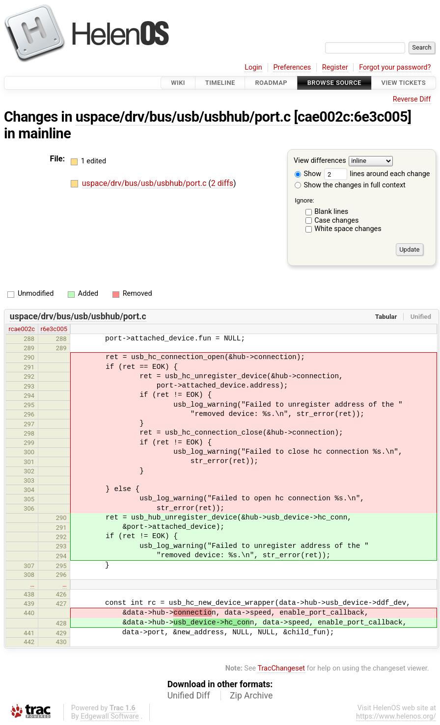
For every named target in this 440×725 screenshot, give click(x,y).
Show (308, 174)
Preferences (292, 67)
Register (335, 67)
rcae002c (21, 329)
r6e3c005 (54, 329)
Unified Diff (188, 695)
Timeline (220, 82)
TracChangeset (281, 668)
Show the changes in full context (350, 185)
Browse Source (334, 82)
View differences (320, 161)
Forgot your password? (395, 67)
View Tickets (404, 82)
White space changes (348, 229)
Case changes (336, 220)
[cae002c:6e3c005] (352, 116)
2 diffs (222, 183)
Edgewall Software (110, 716)
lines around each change (377, 174)
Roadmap (271, 82)
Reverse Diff (412, 99)
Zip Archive (251, 695)
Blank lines (331, 211)
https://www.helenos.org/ (396, 716)
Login (253, 67)
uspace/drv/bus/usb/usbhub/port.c (183, 116)
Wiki (178, 82)
